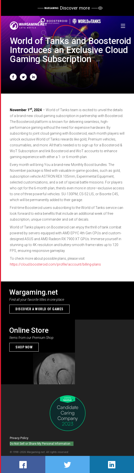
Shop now (24, 347)
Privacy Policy (19, 438)
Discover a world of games (39, 309)
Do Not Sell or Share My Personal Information (40, 443)
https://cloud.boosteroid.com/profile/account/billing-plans (55, 264)
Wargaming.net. (36, 452)
